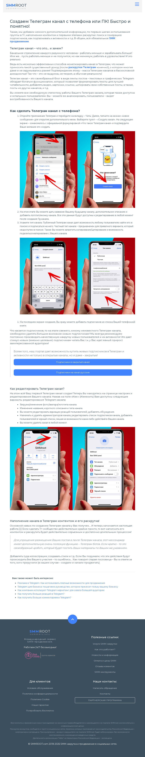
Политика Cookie (40, 699)
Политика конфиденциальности (40, 693)
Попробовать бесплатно (40, 710)
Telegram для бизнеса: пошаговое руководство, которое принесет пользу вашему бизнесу (68, 586)
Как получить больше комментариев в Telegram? (44, 597)
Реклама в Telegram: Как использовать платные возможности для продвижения (61, 583)
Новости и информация (105, 655)
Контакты (105, 693)
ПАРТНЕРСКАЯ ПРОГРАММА (105, 700)
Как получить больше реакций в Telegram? (41, 594)
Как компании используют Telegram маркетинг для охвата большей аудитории (61, 590)
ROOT (16, 5)
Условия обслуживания (40, 688)
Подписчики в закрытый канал (73, 362)
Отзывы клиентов (105, 666)
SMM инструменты (105, 672)
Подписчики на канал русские (73, 372)
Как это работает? (105, 649)
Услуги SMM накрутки (105, 643)
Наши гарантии (40, 705)
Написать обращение (105, 688)
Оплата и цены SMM (105, 660)
